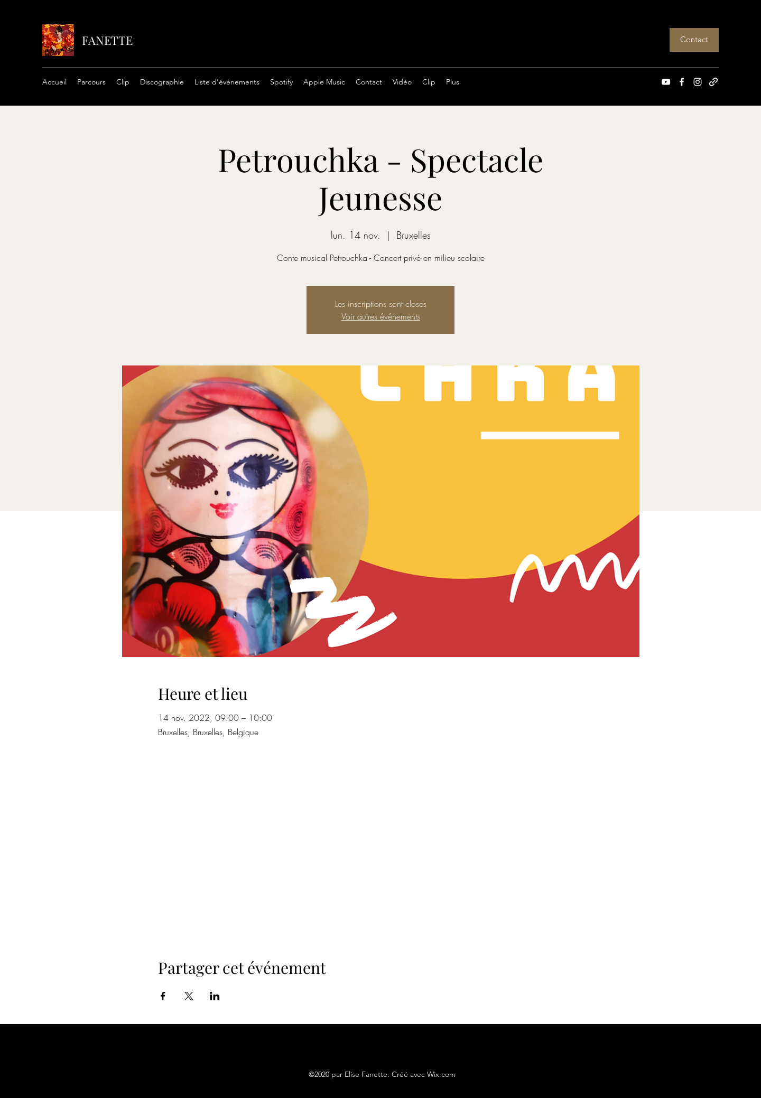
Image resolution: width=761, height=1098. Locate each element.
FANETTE (107, 40)
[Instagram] (697, 82)
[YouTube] (666, 82)
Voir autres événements (380, 316)
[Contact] (694, 40)
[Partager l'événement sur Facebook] (163, 996)
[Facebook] (681, 82)
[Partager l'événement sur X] (189, 996)
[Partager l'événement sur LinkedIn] (215, 996)
